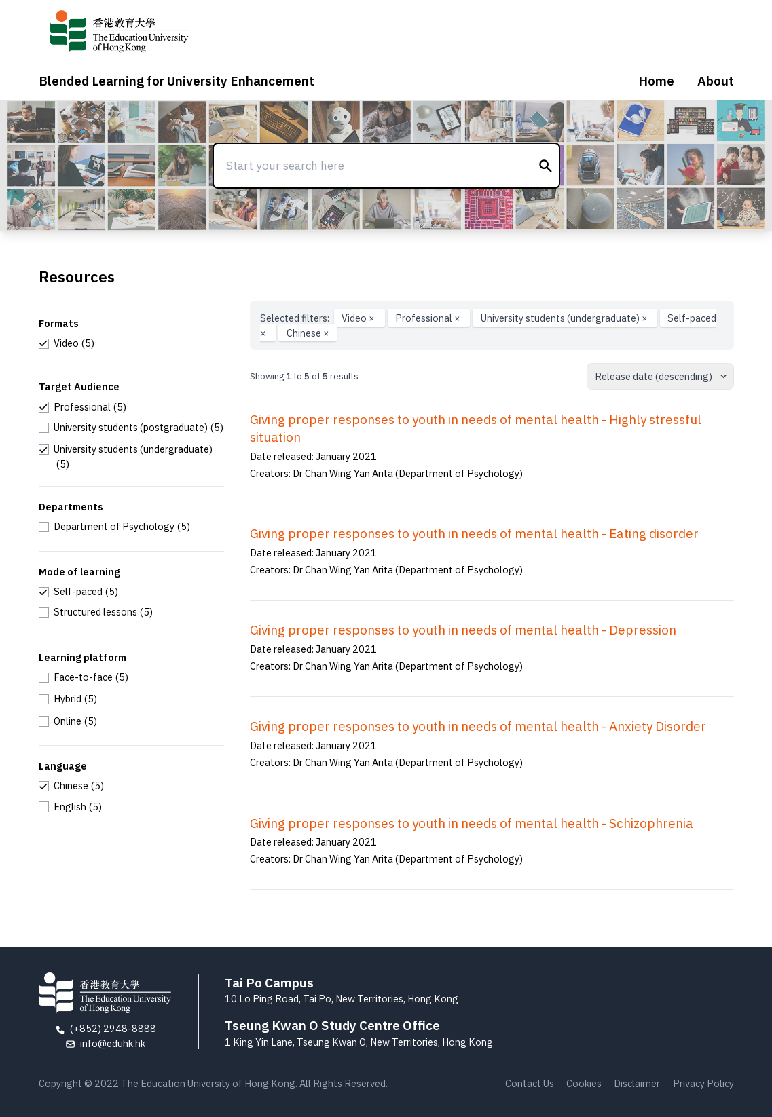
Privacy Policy (703, 1083)
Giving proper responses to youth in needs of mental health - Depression (463, 630)
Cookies (584, 1083)
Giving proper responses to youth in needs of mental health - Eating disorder (474, 533)
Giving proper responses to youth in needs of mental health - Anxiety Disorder (478, 726)
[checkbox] (67, 343)
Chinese (308, 332)
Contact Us (529, 1083)
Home (656, 81)
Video (359, 317)
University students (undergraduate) (565, 317)
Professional (428, 317)
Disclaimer (637, 1083)
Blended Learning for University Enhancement (176, 81)
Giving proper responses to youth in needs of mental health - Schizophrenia (471, 823)
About (715, 81)
